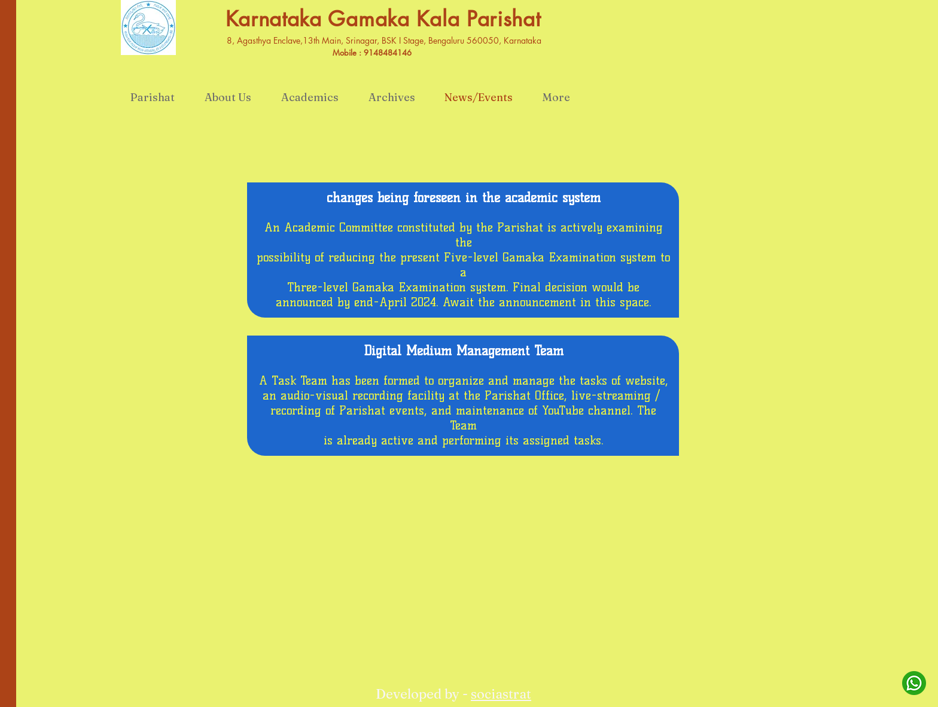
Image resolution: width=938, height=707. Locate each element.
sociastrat (501, 693)
